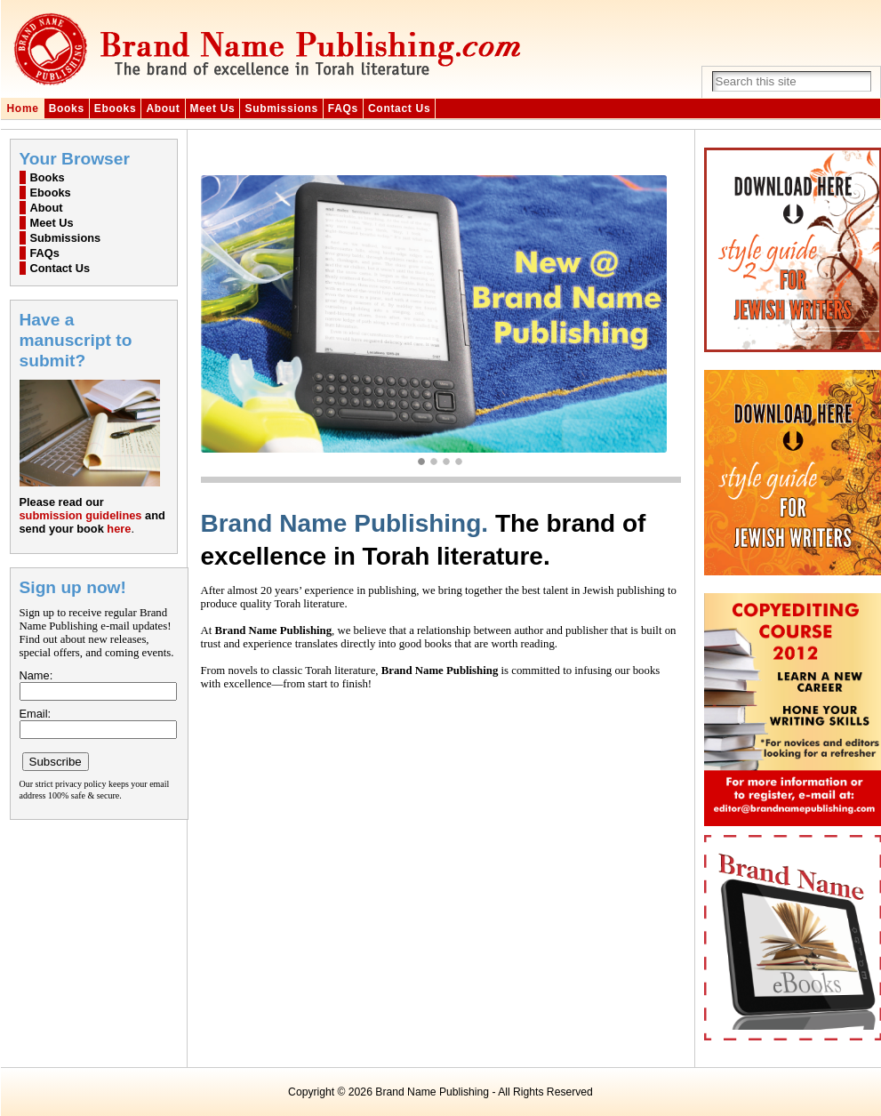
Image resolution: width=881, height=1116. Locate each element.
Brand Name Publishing (432, 1092)
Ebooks (115, 108)
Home (23, 108)
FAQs (343, 108)
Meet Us (213, 108)
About (163, 108)
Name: (36, 675)
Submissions (280, 108)
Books (66, 108)
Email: (36, 713)
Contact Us (399, 108)
